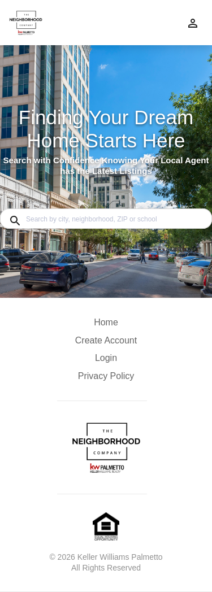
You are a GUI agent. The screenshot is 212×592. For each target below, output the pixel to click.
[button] (106, 361)
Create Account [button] (106, 340)
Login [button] (106, 358)
